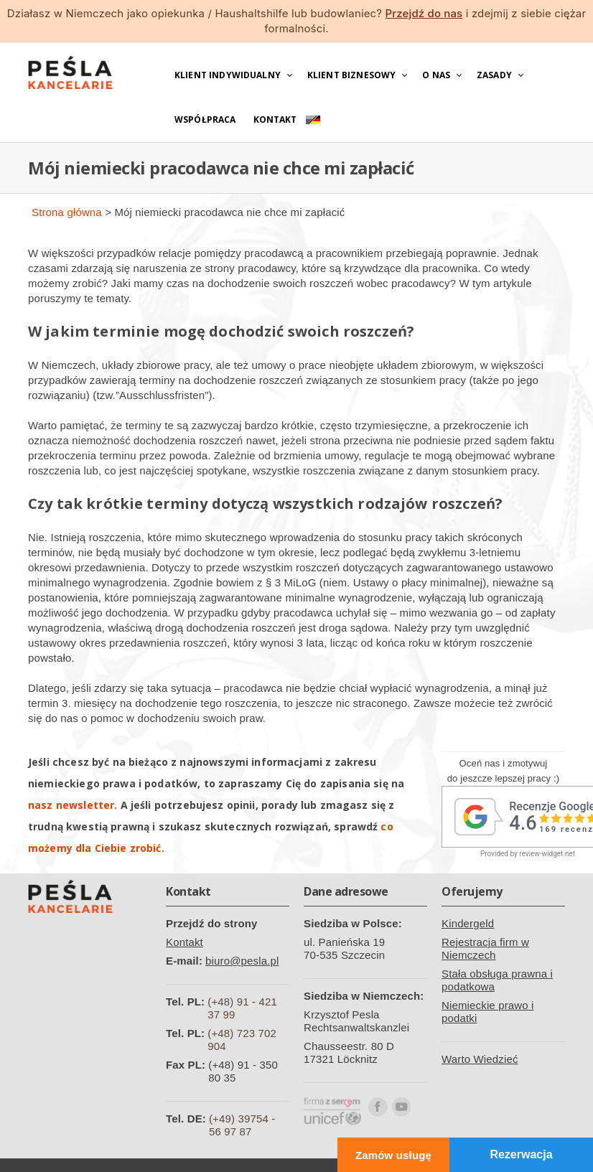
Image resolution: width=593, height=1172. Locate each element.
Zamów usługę (393, 1155)
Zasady (494, 75)
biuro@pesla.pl (242, 961)
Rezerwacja (521, 1154)
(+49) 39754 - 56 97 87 (242, 1125)
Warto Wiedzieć (480, 1059)
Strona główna (67, 212)
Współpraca (205, 119)
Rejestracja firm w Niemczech (485, 948)
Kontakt (275, 119)
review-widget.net (547, 854)
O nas (436, 75)
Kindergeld (468, 923)
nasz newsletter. (72, 805)
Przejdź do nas (423, 13)
